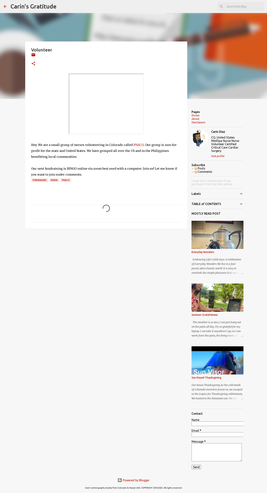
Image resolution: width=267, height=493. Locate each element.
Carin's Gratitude (33, 6)
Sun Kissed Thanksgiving (206, 377)
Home (196, 115)
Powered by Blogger (133, 480)
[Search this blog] (244, 6)
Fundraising (40, 180)
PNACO (139, 145)
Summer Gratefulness (205, 314)
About (195, 119)
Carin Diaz (218, 131)
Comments (203, 171)
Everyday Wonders (203, 252)
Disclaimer (198, 122)
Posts (200, 168)
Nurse (54, 180)
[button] (33, 63)
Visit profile (218, 156)
